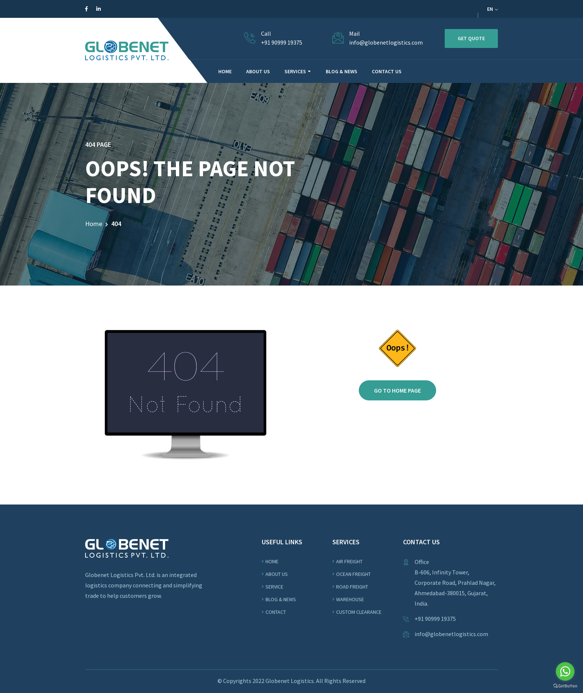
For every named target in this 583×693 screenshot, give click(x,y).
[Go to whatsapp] (565, 671)
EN (492, 9)
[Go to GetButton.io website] (565, 685)
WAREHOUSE (350, 599)
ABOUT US (258, 71)
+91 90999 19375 (281, 42)
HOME (225, 71)
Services (295, 71)
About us (276, 574)
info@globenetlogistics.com (386, 42)
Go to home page (397, 390)
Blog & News (280, 599)
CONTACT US (387, 71)
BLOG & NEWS (341, 71)
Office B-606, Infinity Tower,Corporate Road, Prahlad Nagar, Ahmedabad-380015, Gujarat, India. (455, 582)
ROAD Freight (352, 586)
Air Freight (349, 561)
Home (93, 223)
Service (274, 586)
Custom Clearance (358, 612)
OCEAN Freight (353, 574)
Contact (275, 612)
